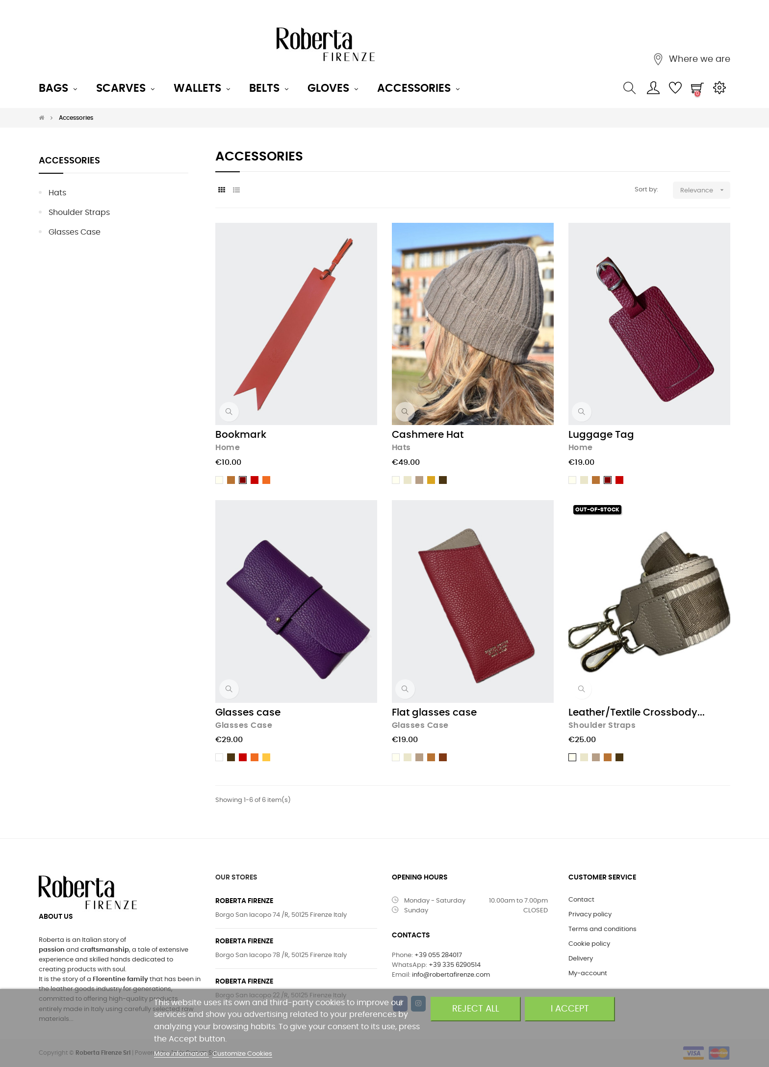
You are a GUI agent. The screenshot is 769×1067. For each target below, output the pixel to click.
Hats (57, 193)
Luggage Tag (601, 435)
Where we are (698, 59)
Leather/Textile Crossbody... (636, 713)
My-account (587, 973)
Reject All (475, 1009)
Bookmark (240, 435)
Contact (581, 900)
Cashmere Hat (427, 435)
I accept (570, 1009)
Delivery (580, 959)
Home (227, 448)
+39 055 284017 (438, 955)
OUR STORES (236, 877)
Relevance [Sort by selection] (705, 190)
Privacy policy (590, 914)
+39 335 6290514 (455, 965)
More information (181, 1054)
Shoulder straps (79, 212)
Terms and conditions (602, 929)
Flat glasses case (434, 713)
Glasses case (75, 232)
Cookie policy (589, 944)
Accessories (69, 161)
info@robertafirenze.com (451, 975)
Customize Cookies (242, 1054)
